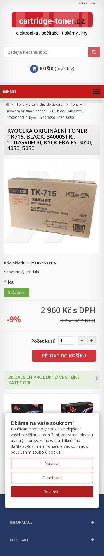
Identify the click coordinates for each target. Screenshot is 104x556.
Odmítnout (52, 477)
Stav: (9, 271)
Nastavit (52, 463)
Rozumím (52, 491)
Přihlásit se (87, 3)
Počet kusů (43, 341)
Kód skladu (15, 263)
